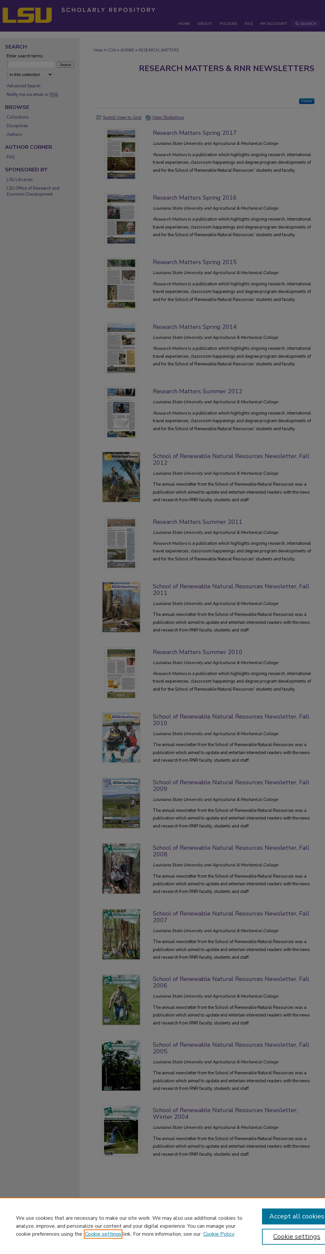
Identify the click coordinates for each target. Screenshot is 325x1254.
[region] (162, 1226)
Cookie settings (103, 1234)
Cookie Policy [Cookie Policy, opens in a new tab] (218, 1234)
